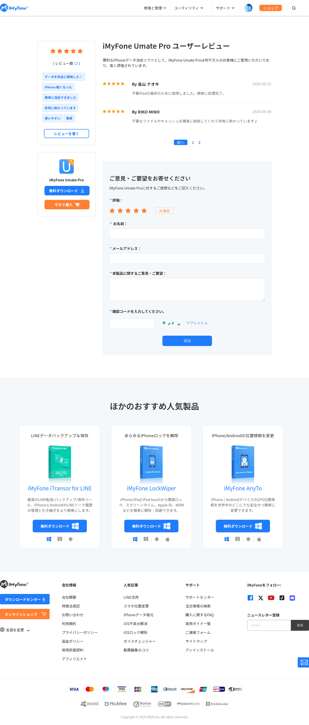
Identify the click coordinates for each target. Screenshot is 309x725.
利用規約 (69, 623)
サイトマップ (196, 641)
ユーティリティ (186, 8)
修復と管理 (153, 8)
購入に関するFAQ (199, 614)
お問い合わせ (72, 614)
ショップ (270, 8)
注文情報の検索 (198, 606)
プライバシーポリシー (80, 632)
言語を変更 (14, 630)
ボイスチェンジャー (140, 641)
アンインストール (199, 650)
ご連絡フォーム (198, 632)
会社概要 (69, 597)
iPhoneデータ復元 (139, 614)
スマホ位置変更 (136, 606)
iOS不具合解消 (136, 623)
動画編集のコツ (136, 650)
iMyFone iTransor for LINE (60, 488)
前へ (180, 142)
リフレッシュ (197, 322)
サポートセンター (199, 597)
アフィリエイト (74, 658)
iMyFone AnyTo (243, 488)
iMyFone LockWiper (151, 488)
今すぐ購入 (67, 204)
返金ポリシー (72, 641)
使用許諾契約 (72, 650)
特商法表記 (71, 606)
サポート (223, 8)
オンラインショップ (21, 614)
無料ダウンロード (67, 190)
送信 (187, 341)
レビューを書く (66, 133)
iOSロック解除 (136, 632)
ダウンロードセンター (23, 599)
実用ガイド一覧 (198, 623)
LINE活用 (131, 597)
